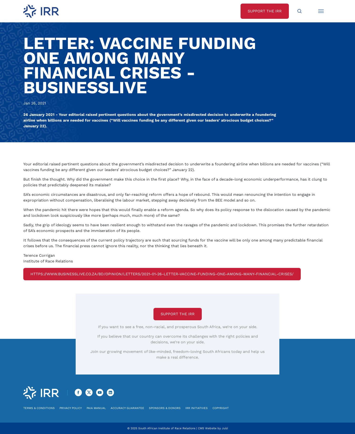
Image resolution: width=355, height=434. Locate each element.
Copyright (220, 408)
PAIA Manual (96, 408)
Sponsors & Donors (165, 408)
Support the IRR (178, 314)
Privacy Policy (70, 408)
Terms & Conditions (39, 408)
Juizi (225, 428)
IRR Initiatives (196, 408)
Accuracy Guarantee (127, 408)
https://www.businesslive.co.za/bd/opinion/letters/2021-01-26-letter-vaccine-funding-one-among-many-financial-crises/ (162, 274)
